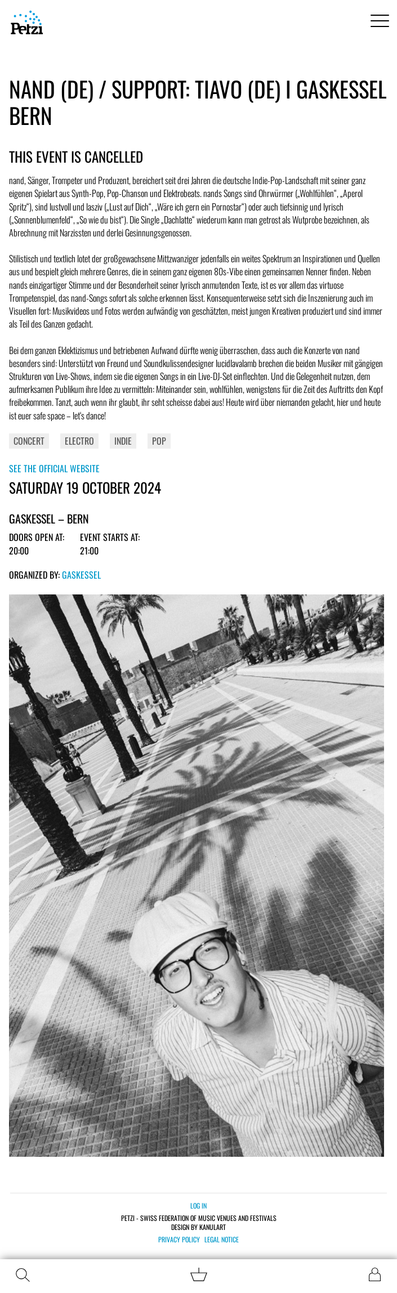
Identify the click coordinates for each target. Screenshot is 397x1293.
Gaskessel (81, 574)
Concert (29, 441)
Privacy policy (179, 1239)
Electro (79, 441)
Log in (198, 1205)
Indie (123, 441)
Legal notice (221, 1239)
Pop (159, 441)
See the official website (54, 468)
